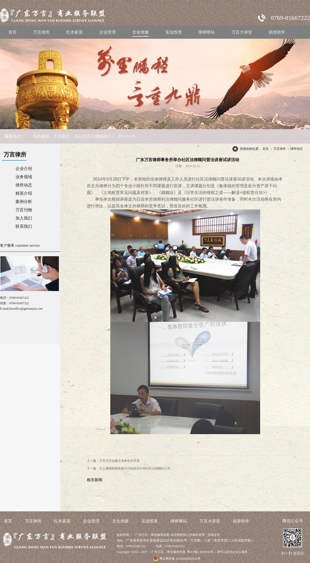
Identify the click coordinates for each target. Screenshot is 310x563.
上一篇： (113, 461)
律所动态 (296, 149)
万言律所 (279, 149)
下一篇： (129, 468)
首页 (12, 32)
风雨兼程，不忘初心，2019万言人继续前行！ (74, 136)
